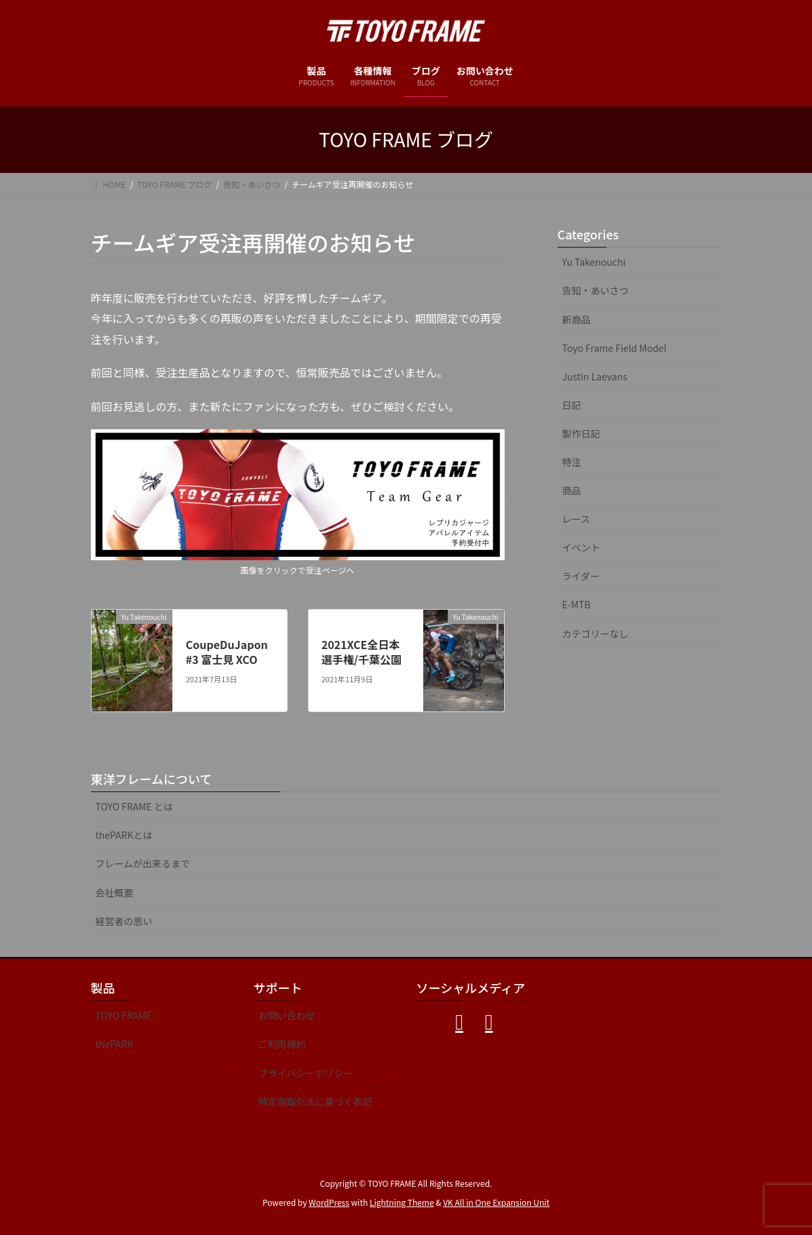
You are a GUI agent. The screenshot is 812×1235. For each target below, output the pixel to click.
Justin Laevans (594, 376)
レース (576, 519)
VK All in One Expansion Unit (496, 1202)
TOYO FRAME (124, 1015)
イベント (581, 547)
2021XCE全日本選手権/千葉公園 (362, 651)
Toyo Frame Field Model (614, 348)
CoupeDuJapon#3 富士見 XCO (227, 651)
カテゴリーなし (595, 633)
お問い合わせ (286, 1015)
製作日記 (581, 433)
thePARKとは (124, 835)
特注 (571, 462)
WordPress (329, 1202)
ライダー (581, 576)
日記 (571, 405)
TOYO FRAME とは (135, 806)
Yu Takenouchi (594, 262)
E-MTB (576, 604)
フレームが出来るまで (143, 863)
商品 (571, 490)
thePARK (115, 1044)
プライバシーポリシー (305, 1073)
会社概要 (115, 892)
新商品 (576, 319)
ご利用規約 (282, 1044)
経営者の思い (124, 921)
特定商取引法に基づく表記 (315, 1101)
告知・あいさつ (595, 290)
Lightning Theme (402, 1202)
